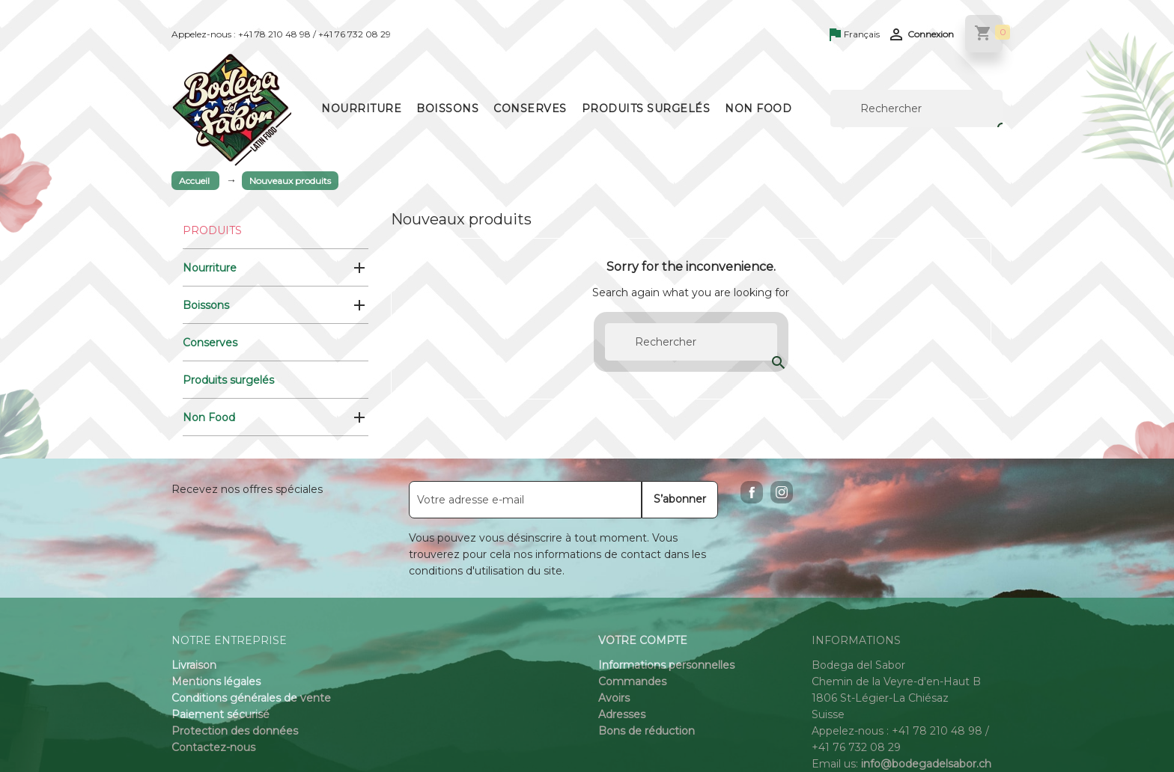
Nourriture (361, 108)
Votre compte (642, 640)
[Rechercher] (916, 108)
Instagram (781, 492)
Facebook (751, 492)
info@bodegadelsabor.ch (926, 764)
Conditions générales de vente (251, 698)
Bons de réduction (646, 731)
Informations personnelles (666, 665)
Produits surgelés (646, 108)
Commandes (632, 681)
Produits (212, 230)
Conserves (530, 108)
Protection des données (234, 731)
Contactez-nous (213, 747)
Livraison (193, 665)
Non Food (758, 108)
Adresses (621, 714)
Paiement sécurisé (220, 714)
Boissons (447, 108)
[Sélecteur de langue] (855, 35)
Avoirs (614, 698)
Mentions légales (216, 681)
